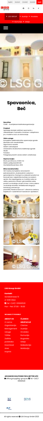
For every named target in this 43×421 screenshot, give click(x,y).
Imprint (8, 351)
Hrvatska (34, 16)
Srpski (39, 2)
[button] (6, 28)
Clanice (24, 325)
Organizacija (10, 325)
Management (11, 328)
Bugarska (25, 338)
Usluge (8, 332)
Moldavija (25, 348)
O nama (8, 322)
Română (32, 2)
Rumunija (18, 22)
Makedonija (26, 345)
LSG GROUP (12, 16)
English (10, 2)
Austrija (25, 16)
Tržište (7, 335)
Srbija (27, 22)
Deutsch (17, 2)
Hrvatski (25, 2)
